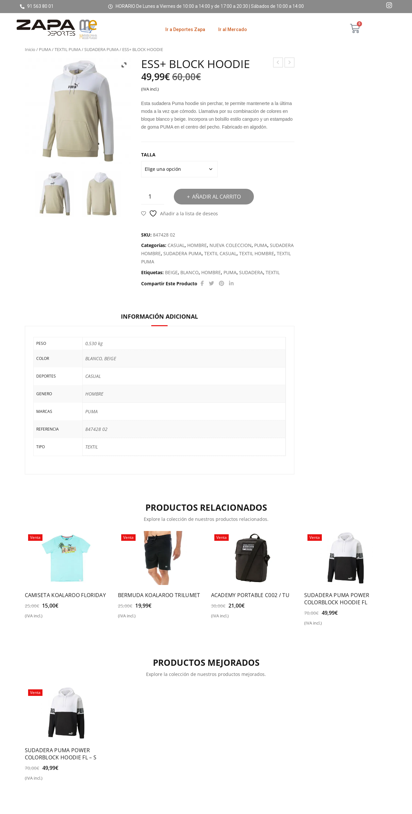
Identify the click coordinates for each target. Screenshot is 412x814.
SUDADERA (251, 272)
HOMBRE (197, 245)
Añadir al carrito (216, 196)
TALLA (148, 154)
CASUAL (176, 245)
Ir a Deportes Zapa (185, 29)
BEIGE (171, 272)
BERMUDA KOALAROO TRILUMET (159, 595)
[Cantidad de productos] (152, 196)
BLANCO (189, 272)
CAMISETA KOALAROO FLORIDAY (65, 595)
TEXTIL (273, 272)
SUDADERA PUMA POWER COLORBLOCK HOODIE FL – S (61, 754)
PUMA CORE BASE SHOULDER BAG (289, 63)
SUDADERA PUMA (101, 49)
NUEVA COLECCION (230, 245)
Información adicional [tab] (159, 316)
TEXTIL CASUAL (220, 253)
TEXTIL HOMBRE (256, 253)
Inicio (30, 49)
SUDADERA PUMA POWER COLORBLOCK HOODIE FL (337, 599)
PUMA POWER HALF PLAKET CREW (278, 63)
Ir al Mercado (232, 29)
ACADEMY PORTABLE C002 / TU (250, 595)
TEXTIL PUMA (68, 49)
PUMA (45, 49)
